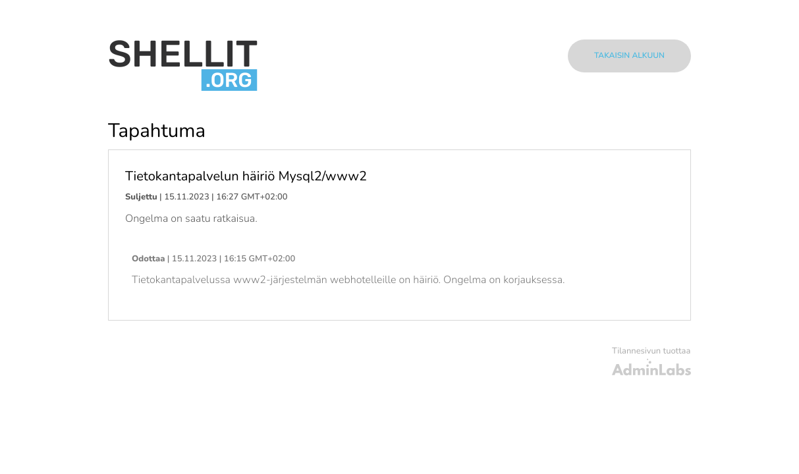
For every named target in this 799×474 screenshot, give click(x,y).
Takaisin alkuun (629, 56)
